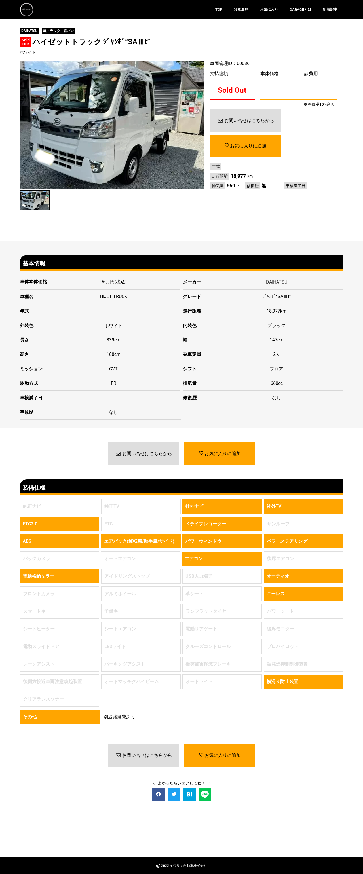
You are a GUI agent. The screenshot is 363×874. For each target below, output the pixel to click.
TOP (218, 9)
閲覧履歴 (241, 9)
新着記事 (330, 9)
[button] (158, 794)
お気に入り (269, 9)
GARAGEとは (300, 9)
